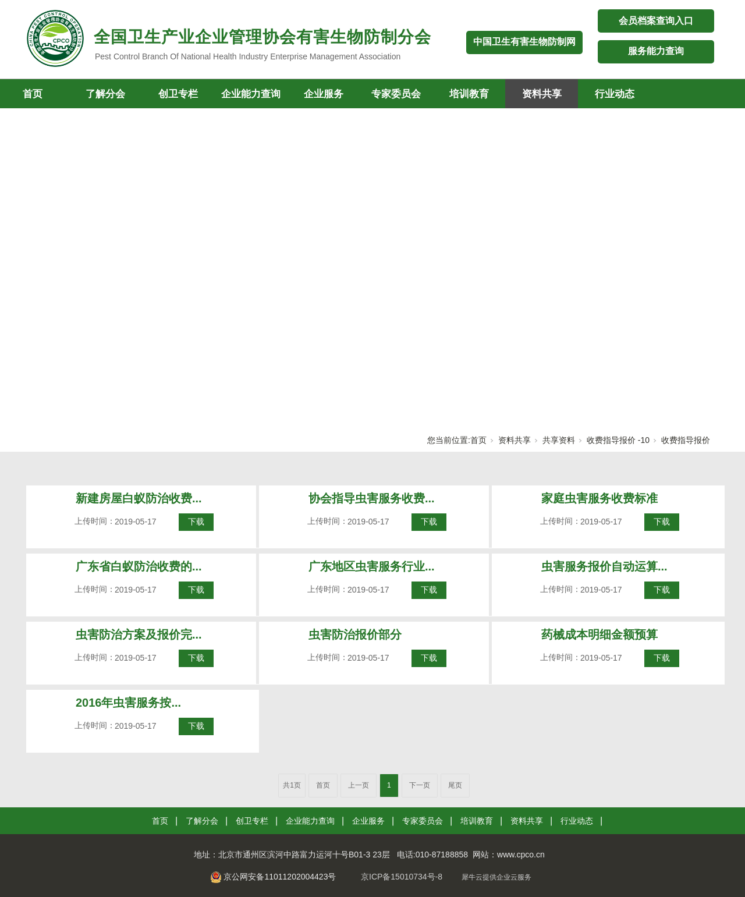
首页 (478, 440)
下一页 (419, 785)
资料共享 (542, 94)
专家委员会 (396, 94)
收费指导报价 (685, 440)
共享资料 (558, 440)
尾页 (455, 785)
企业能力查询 (251, 94)
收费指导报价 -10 (618, 440)
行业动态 (614, 94)
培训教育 (469, 94)
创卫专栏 (178, 94)
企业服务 (323, 94)
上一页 (358, 785)
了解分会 (105, 94)
